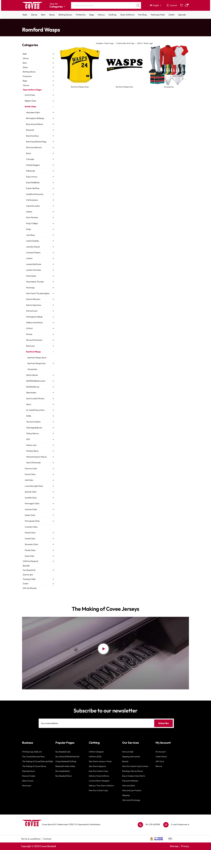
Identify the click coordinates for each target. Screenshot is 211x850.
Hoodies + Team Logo (104, 43)
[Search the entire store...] (138, 5)
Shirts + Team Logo (145, 43)
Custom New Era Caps (125, 43)
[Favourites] (182, 5)
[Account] (171, 5)
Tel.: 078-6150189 (152, 824)
